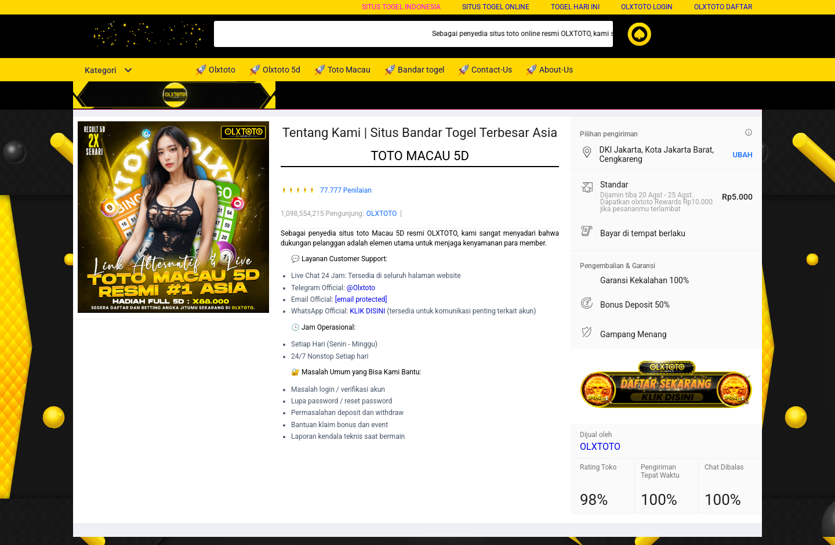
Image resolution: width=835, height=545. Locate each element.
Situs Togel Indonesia (401, 7)
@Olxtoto (361, 288)
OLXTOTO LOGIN (647, 7)
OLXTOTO (381, 214)
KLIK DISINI (367, 311)
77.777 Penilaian (346, 190)
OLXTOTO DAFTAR (723, 7)
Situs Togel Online (495, 7)
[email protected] (361, 299)
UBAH (742, 154)
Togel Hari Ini (575, 7)
